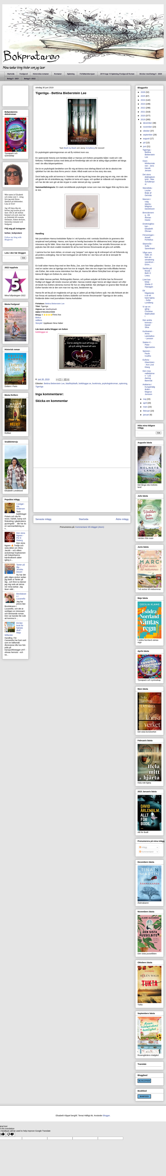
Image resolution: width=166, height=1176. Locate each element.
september (148, 135)
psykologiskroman (110, 383)
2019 (143, 119)
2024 (143, 100)
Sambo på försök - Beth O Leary (147, 272)
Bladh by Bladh (70, 148)
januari (146, 415)
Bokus (38, 317)
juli (144, 142)
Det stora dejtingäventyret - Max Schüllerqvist (149, 179)
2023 (143, 104)
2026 (143, 92)
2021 (143, 112)
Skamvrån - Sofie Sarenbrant (149, 246)
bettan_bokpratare (13, 233)
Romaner (58, 74)
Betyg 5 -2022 (29, 79)
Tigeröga (39, 386)
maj (145, 399)
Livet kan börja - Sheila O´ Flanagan (148, 283)
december (147, 123)
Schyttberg (90, 148)
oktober (146, 131)
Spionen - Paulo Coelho (147, 353)
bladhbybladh (72, 383)
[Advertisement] (81, 490)
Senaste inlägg (43, 519)
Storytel (38, 323)
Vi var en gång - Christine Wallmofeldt (149, 311)
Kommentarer (146, 852)
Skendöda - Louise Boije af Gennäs (148, 191)
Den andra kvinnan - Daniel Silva (148, 323)
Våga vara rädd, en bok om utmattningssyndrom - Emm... (149, 258)
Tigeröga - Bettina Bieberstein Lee (149, 153)
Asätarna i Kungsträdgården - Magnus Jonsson (149, 389)
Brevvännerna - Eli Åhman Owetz (148, 216)
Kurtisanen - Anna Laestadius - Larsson (148, 335)
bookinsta (96, 383)
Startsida (10, 74)
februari (146, 411)
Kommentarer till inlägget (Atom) (89, 527)
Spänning (70, 74)
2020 (143, 115)
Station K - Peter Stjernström (149, 344)
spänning (123, 383)
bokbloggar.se (41, 332)
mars (145, 407)
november (147, 127)
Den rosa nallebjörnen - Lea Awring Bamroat (149, 376)
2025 (143, 96)
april (145, 403)
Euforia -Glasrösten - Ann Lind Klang (148, 363)
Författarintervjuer (87, 74)
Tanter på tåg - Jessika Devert (20, 568)
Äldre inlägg (122, 519)
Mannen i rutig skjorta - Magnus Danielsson (149, 204)
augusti (146, 138)
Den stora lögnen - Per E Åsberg (20, 536)
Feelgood (24, 74)
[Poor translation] (10, 1134)
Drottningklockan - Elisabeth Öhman (148, 227)
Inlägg (143, 847)
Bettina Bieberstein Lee (54, 303)
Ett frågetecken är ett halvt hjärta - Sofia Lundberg (148, 296)
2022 (143, 108)
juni (145, 146)
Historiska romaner (41, 74)
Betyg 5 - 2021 (13, 79)
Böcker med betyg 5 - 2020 (151, 74)
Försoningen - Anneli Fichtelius (149, 237)
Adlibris (38, 320)
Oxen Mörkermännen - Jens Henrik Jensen (149, 166)
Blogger (106, 1115)
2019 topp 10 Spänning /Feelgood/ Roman (117, 74)
